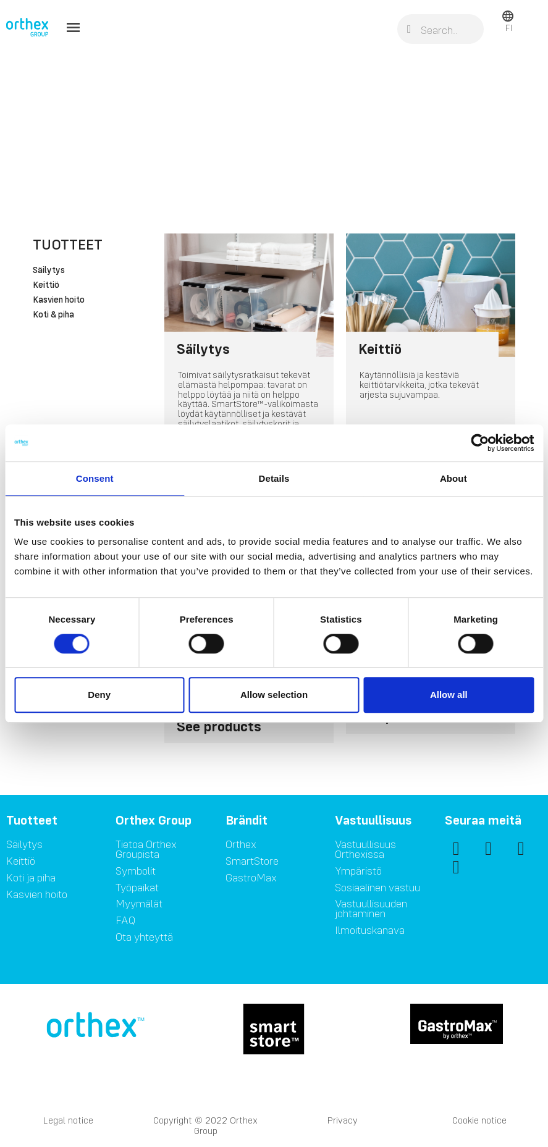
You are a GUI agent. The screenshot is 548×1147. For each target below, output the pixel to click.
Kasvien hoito (59, 300)
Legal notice (68, 1120)
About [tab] (453, 478)
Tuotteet (68, 244)
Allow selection (274, 694)
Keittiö (46, 285)
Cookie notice (479, 1120)
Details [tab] (274, 478)
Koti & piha (53, 315)
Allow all (449, 694)
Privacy (342, 1120)
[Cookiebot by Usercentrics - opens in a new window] (480, 443)
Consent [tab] (95, 478)
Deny (99, 694)
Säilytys (49, 270)
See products (219, 726)
